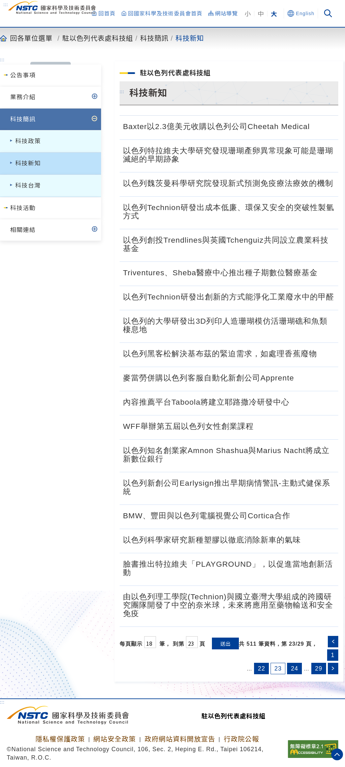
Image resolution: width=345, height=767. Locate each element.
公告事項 (23, 75)
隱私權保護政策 (60, 739)
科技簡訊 (154, 38)
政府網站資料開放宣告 (180, 739)
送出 (225, 643)
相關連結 (23, 230)
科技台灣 (28, 185)
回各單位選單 (31, 38)
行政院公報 (241, 739)
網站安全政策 (114, 739)
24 (294, 668)
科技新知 (190, 38)
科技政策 (28, 141)
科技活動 (23, 208)
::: (5, 4)
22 (261, 668)
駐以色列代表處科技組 (97, 38)
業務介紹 (23, 97)
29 (318, 668)
